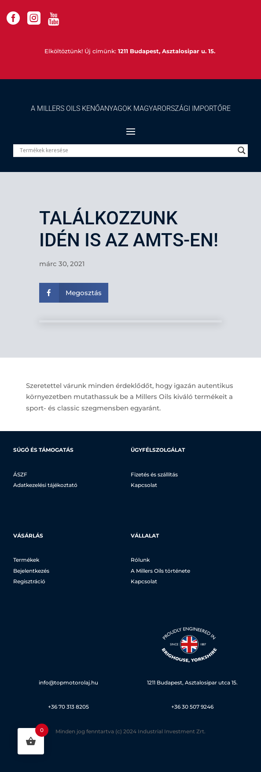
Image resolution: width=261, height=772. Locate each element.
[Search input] (127, 150)
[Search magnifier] (241, 150)
